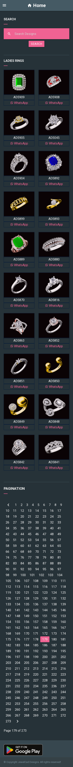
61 (29, 546)
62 (37, 546)
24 (52, 516)
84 (22, 563)
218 (17, 674)
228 (44, 680)
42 (7, 534)
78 (37, 557)
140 (8, 610)
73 (59, 552)
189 (8, 651)
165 (44, 628)
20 (22, 516)
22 (37, 516)
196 (8, 657)
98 (7, 575)
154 (8, 622)
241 (35, 692)
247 (26, 698)
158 (44, 622)
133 (8, 604)
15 (44, 511)
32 (52, 522)
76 (22, 557)
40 (52, 528)
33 (59, 522)
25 (59, 516)
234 (35, 686)
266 (8, 715)
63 (44, 546)
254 (26, 704)
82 (7, 563)
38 (37, 528)
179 (44, 639)
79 (44, 557)
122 (35, 592)
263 (44, 709)
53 (29, 540)
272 (63, 715)
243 (54, 692)
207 (44, 663)
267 (17, 715)
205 (26, 663)
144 (44, 610)
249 (44, 698)
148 (17, 616)
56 (52, 540)
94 (37, 569)
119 (8, 592)
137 (44, 604)
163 (26, 628)
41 (59, 528)
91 (15, 569)
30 (37, 522)
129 (35, 598)
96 (52, 569)
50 (7, 540)
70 (37, 552)
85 (29, 563)
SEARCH (36, 43)
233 (26, 686)
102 (41, 575)
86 (37, 563)
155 (17, 622)
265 (63, 709)
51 (15, 540)
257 (54, 704)
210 (8, 668)
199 (35, 657)
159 (54, 622)
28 (22, 522)
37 (29, 528)
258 (63, 704)
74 (7, 557)
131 (54, 598)
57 (59, 540)
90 (7, 569)
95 (44, 569)
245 (8, 698)
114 (26, 587)
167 (63, 628)
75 (15, 557)
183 (17, 645)
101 (32, 575)
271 (54, 715)
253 (17, 704)
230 (63, 680)
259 (8, 709)
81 (59, 557)
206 (35, 663)
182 (8, 645)
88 (52, 563)
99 (15, 575)
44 (22, 534)
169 (17, 633)
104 (59, 575)
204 (17, 663)
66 (7, 552)
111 (63, 581)
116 (44, 587)
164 (35, 628)
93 (29, 569)
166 (54, 628)
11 (15, 511)
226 (26, 680)
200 (44, 657)
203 (8, 663)
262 (35, 709)
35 (15, 528)
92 (22, 569)
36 (22, 528)
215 (54, 668)
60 (22, 546)
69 (29, 552)
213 (35, 668)
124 (54, 592)
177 (26, 639)
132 (63, 598)
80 (52, 557)
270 (44, 715)
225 (17, 680)
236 (54, 686)
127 (17, 598)
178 (35, 639)
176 (17, 639)
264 (54, 709)
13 (29, 511)
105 (8, 581)
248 (35, 698)
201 (54, 657)
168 (8, 633)
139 (63, 604)
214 (44, 668)
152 (54, 616)
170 (26, 633)
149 (26, 616)
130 (44, 598)
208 (54, 663)
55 (44, 540)
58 (7, 546)
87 (44, 563)
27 (15, 522)
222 (54, 674)
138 (54, 604)
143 (35, 610)
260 (17, 709)
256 (44, 704)
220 (35, 674)
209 (63, 663)
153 (63, 616)
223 (63, 674)
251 (63, 698)
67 (15, 552)
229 (54, 680)
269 (35, 715)
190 (17, 651)
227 (35, 680)
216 (63, 668)
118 (63, 587)
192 (35, 651)
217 (8, 674)
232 (17, 686)
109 (44, 581)
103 (50, 575)
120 (17, 592)
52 (22, 540)
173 (54, 633)
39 (44, 528)
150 (35, 616)
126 (8, 598)
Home (36, 5)
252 (8, 704)
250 (54, 698)
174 (63, 633)
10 (7, 511)
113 (17, 587)
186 (44, 645)
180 (54, 639)
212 (26, 668)
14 (37, 511)
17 (59, 511)
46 (37, 534)
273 (8, 721)
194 (54, 651)
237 (63, 686)
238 (8, 692)
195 (63, 651)
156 (26, 622)
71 (44, 552)
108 (35, 581)
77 (29, 557)
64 (52, 546)
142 (26, 610)
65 (59, 546)
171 (35, 633)
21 (29, 516)
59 (15, 546)
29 (29, 522)
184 (26, 645)
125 (63, 592)
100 (23, 575)
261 (26, 709)
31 (44, 522)
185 (35, 645)
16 (52, 511)
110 (54, 581)
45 (29, 534)
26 (7, 522)
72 (52, 552)
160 (63, 622)
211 (17, 668)
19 (15, 516)
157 (35, 622)
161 (8, 628)
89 (59, 563)
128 (26, 598)
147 (8, 616)
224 (8, 680)
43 (15, 534)
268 (26, 715)
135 (26, 604)
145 (54, 610)
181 (63, 639)
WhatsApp (19, 103)
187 (54, 645)
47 (44, 534)
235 (44, 686)
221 (44, 674)
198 (26, 657)
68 (22, 552)
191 (26, 651)
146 (63, 610)
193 (44, 651)
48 (52, 534)
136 (35, 604)
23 (44, 516)
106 (17, 581)
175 (8, 639)
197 (17, 657)
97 (59, 569)
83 (15, 563)
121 (26, 592)
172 (44, 633)
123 (44, 592)
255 (35, 704)
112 (8, 587)
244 (63, 692)
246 (17, 698)
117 (54, 587)
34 (7, 528)
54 (37, 540)
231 (8, 686)
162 (17, 628)
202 (63, 657)
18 (7, 516)
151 (44, 616)
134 (17, 604)
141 (17, 610)
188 (63, 645)
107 (26, 581)
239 (17, 692)
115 (35, 587)
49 (59, 534)
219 (26, 674)
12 (22, 511)
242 (44, 692)
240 (26, 692)
